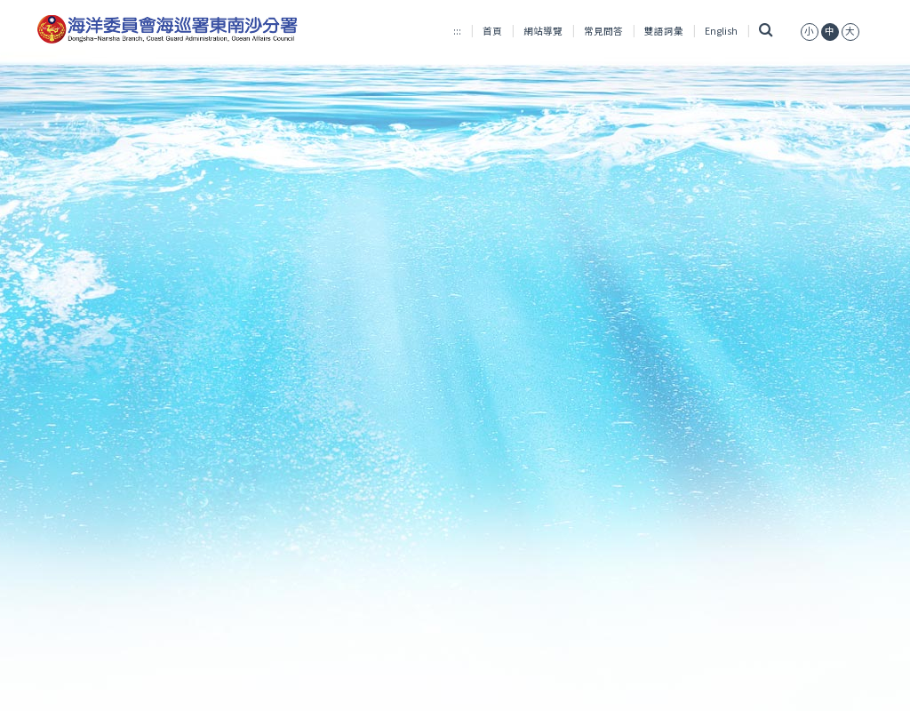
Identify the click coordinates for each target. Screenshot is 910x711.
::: (457, 30)
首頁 (492, 30)
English (721, 30)
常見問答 (603, 30)
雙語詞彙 (663, 30)
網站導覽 (543, 30)
